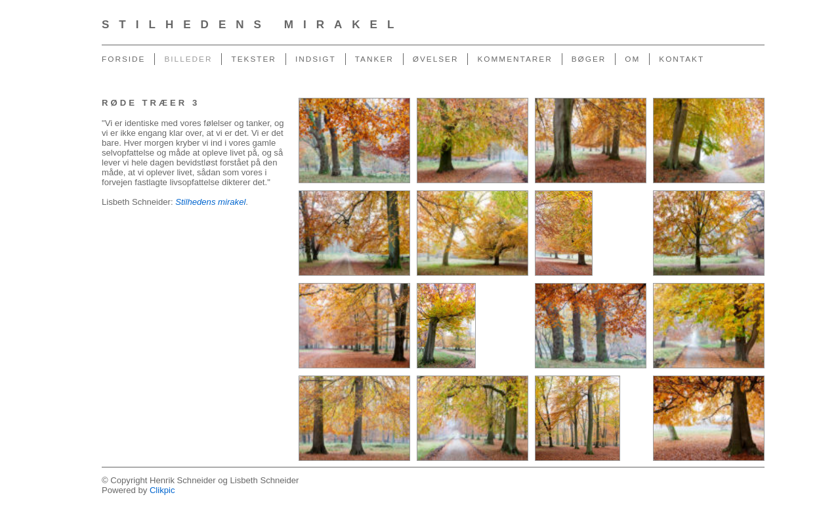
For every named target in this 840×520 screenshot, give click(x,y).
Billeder (188, 59)
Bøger (589, 59)
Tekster (253, 59)
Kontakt (681, 59)
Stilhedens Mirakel (253, 24)
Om (632, 59)
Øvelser (436, 59)
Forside (123, 59)
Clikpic (162, 490)
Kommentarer (514, 59)
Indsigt (315, 59)
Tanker (374, 59)
